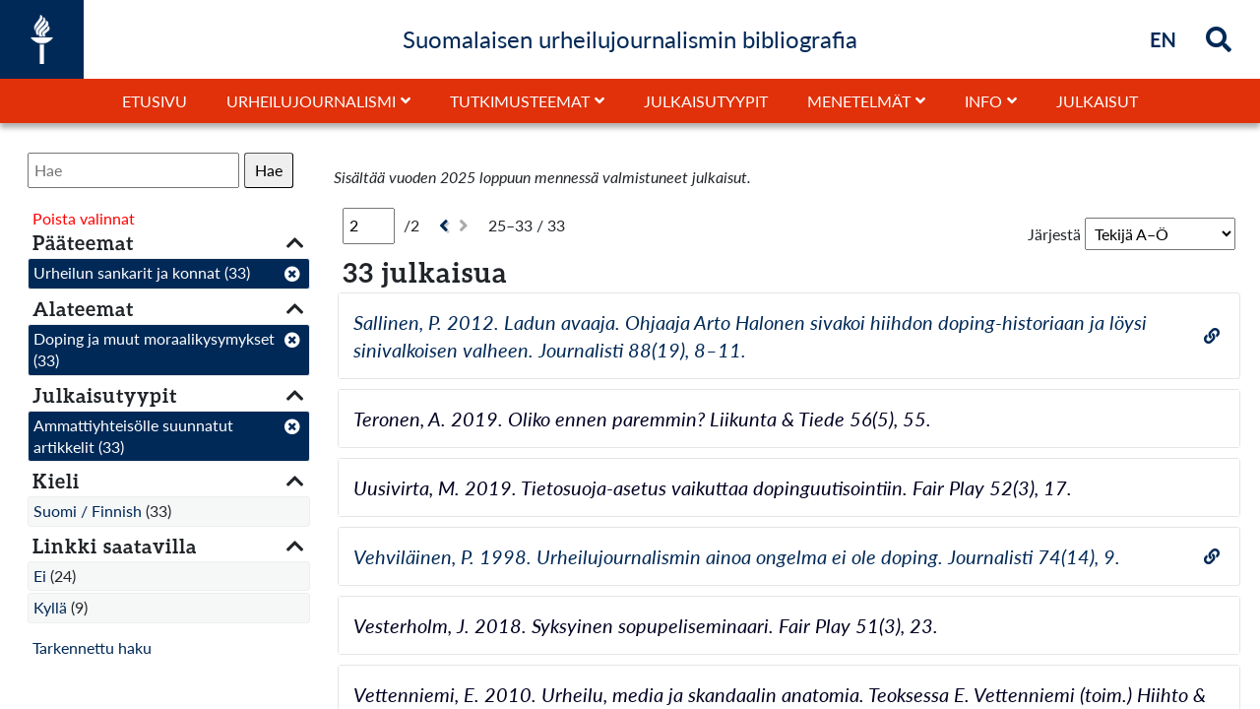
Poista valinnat (83, 218)
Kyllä (50, 607)
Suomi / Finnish (87, 510)
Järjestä (1054, 234)
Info (983, 101)
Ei (39, 575)
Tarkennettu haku (92, 647)
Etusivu (154, 101)
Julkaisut (1097, 101)
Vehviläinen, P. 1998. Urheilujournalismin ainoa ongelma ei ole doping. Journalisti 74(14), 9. (736, 556)
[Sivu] (369, 225)
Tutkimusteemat (520, 101)
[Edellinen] (441, 226)
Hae (269, 170)
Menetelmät (859, 101)
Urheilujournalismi (311, 101)
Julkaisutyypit (706, 101)
